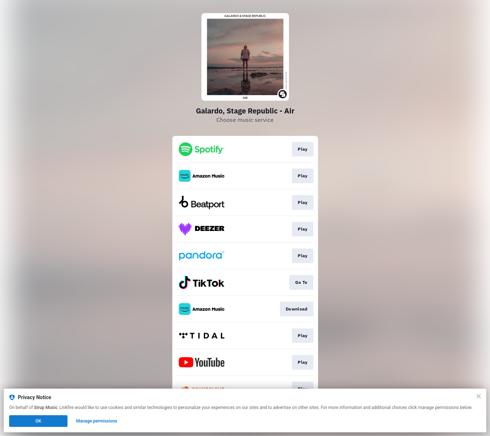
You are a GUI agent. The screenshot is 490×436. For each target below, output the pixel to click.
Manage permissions (96, 421)
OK (38, 421)
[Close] (479, 396)
